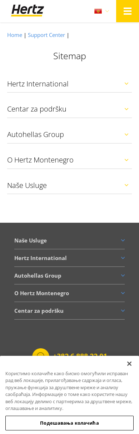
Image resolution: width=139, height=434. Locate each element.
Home (14, 34)
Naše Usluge (27, 185)
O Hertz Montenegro (40, 160)
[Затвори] (129, 368)
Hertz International (38, 84)
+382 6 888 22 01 (80, 356)
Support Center (46, 34)
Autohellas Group (35, 134)
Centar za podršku (36, 109)
